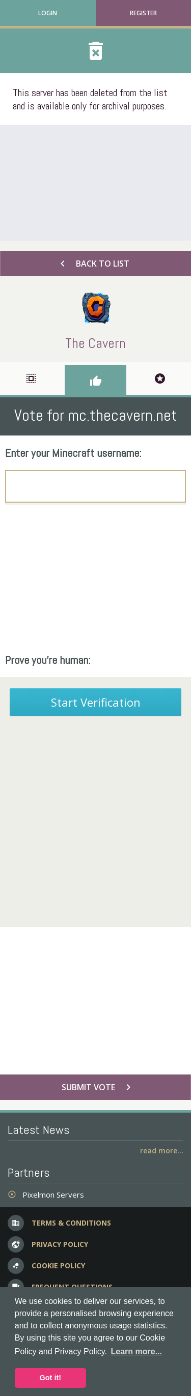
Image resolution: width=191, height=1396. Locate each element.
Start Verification (96, 702)
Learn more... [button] (136, 1351)
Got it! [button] (50, 1378)
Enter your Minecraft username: (73, 453)
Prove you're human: (48, 660)
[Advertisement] (95, 183)
